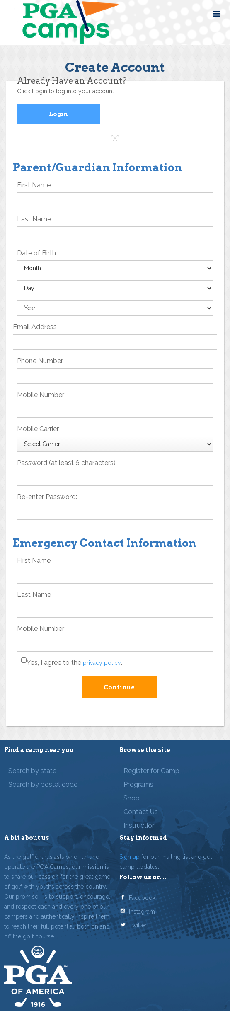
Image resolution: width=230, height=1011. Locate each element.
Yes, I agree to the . (74, 663)
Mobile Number (40, 395)
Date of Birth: (37, 253)
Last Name (34, 219)
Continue (119, 687)
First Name (34, 185)
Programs (138, 784)
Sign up (129, 856)
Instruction (139, 825)
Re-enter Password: (47, 497)
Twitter (138, 925)
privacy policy (102, 662)
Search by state (32, 771)
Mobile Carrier (38, 429)
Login (58, 114)
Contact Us (140, 812)
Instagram (142, 911)
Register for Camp (151, 771)
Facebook (142, 898)
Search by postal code (42, 784)
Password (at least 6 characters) (66, 463)
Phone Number (40, 361)
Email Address (35, 327)
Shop (131, 798)
